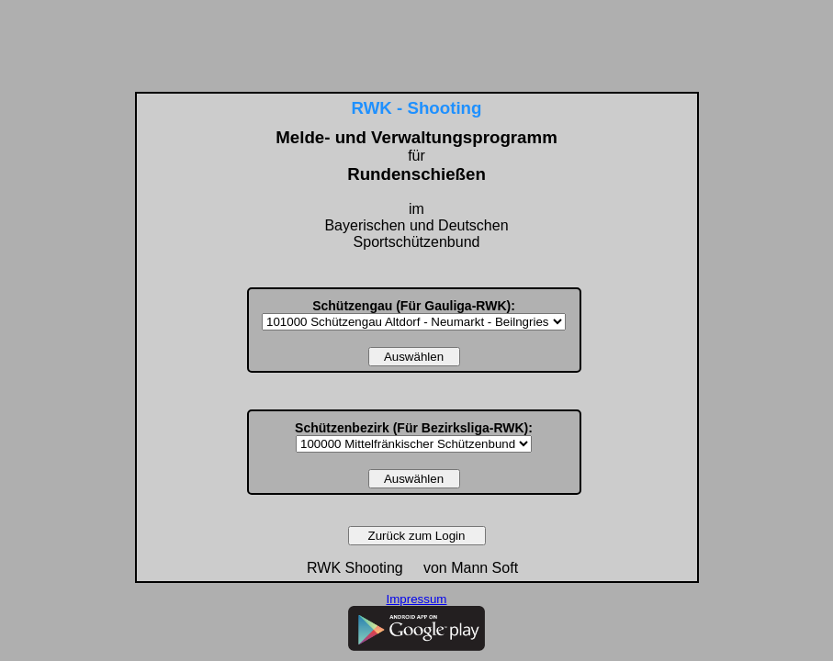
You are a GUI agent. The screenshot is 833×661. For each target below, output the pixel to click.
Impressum (417, 599)
